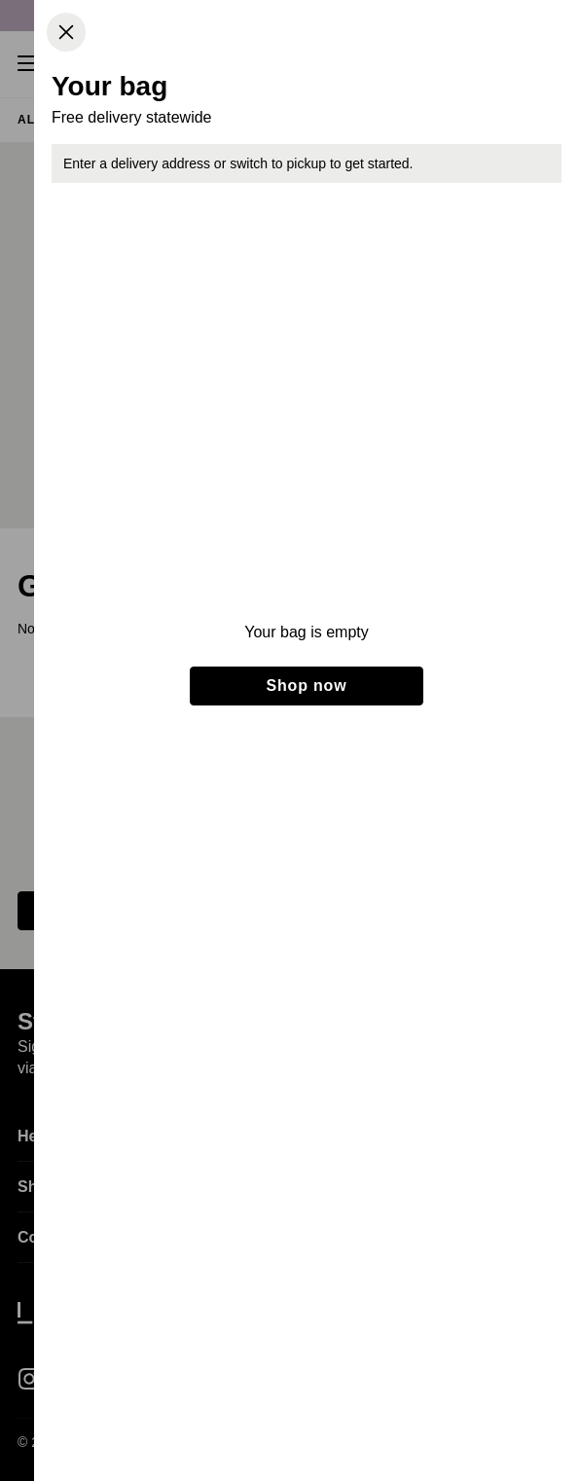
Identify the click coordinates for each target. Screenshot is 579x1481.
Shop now (307, 685)
